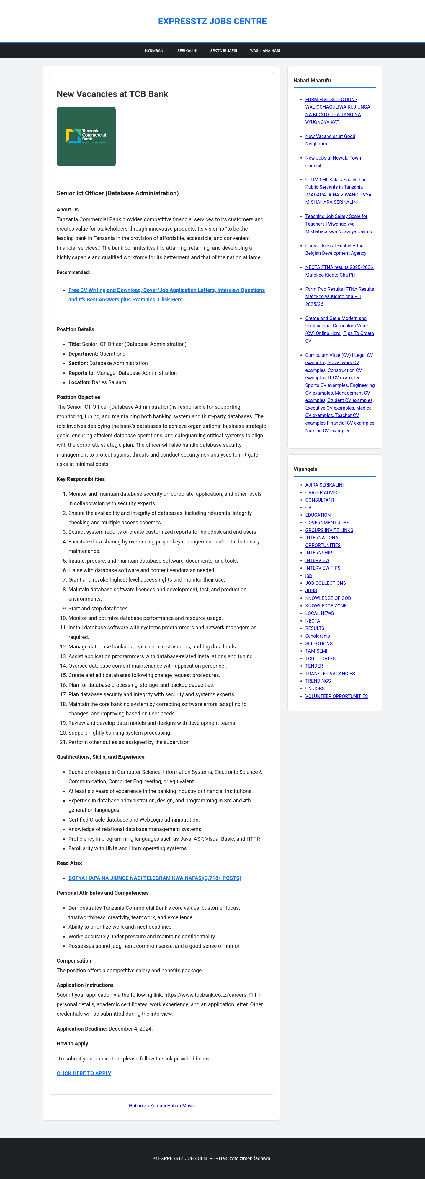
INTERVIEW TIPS (323, 568)
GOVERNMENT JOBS (327, 523)
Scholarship (317, 636)
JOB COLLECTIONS (325, 583)
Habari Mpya (180, 1106)
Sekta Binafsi (223, 50)
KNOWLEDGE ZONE (326, 606)
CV (308, 507)
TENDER (314, 666)
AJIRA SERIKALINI (324, 485)
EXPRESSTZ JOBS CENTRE (212, 21)
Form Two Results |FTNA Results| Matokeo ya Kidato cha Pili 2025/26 (340, 296)
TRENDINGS (318, 681)
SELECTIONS (319, 643)
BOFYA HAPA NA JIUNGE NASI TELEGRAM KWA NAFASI (135, 878)
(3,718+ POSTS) (222, 878)
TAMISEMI (316, 651)
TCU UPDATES (320, 658)
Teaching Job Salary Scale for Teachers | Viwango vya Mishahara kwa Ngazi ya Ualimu (338, 224)
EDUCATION (318, 515)
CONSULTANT (320, 500)
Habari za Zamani (147, 1106)
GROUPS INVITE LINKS (329, 530)
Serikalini (187, 50)
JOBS (311, 590)
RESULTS (314, 628)
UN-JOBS (315, 689)
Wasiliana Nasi (265, 50)
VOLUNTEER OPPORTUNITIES (336, 696)
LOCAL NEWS (319, 613)
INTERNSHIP (318, 553)
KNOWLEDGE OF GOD (328, 598)
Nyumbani (154, 50)
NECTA (312, 621)
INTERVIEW (317, 560)
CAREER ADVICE (322, 492)
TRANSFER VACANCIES (330, 673)
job (308, 575)
